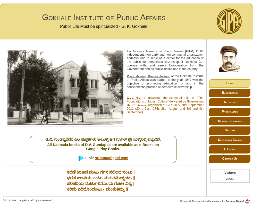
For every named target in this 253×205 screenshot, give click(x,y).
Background (230, 93)
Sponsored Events (230, 140)
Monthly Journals (230, 121)
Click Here (134, 98)
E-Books (229, 149)
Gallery (229, 130)
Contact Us (230, 158)
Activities (230, 102)
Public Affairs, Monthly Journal (148, 76)
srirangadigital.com (111, 158)
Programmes (230, 111)
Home (229, 83)
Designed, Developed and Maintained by (215, 201)
